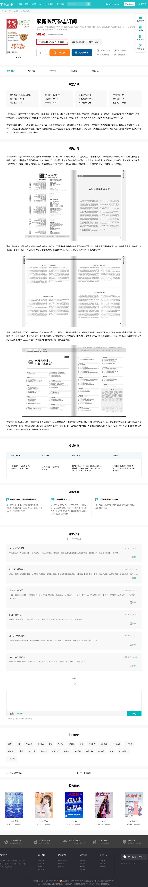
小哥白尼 (55, 751)
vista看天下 (116, 744)
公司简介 (41, 860)
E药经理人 (14, 821)
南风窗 (66, 751)
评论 (134, 713)
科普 (34, 4)
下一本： (83, 773)
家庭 (104, 821)
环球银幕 (129, 744)
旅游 (21, 751)
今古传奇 (44, 751)
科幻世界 (32, 751)
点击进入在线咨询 (135, 857)
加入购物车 (83, 53)
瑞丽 (18, 744)
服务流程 (61, 863)
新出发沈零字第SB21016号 (106, 881)
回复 (133, 557)
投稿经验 (61, 866)
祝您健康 (134, 821)
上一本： (14, 773)
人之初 (74, 821)
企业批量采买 (121, 55)
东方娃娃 (71, 744)
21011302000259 (77, 881)
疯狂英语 (101, 751)
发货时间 (83, 863)
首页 (20, 4)
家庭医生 (44, 821)
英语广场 (89, 751)
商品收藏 (103, 866)
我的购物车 (129, 4)
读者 (81, 744)
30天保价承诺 (104, 55)
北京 (20, 103)
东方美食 (11, 759)
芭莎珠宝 (103, 744)
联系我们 (41, 866)
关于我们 (42, 855)
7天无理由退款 (105, 51)
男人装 (60, 744)
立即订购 (61, 53)
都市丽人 (40, 744)
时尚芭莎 (29, 744)
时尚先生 (11, 751)
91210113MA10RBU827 (55, 884)
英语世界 (92, 744)
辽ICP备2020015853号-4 (49, 881)
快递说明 (83, 866)
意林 (10, 744)
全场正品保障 (121, 51)
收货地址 (103, 863)
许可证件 (41, 869)
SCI (40, 4)
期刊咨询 (60, 4)
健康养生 (17, 11)
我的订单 (103, 860)
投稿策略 (49, 4)
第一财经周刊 (123, 751)
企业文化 (41, 863)
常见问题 (83, 869)
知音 (50, 744)
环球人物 (77, 751)
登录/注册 (142, 4)
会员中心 (83, 860)
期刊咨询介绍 (62, 860)
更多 (74, 681)
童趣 (111, 751)
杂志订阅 (83, 855)
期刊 (27, 4)
